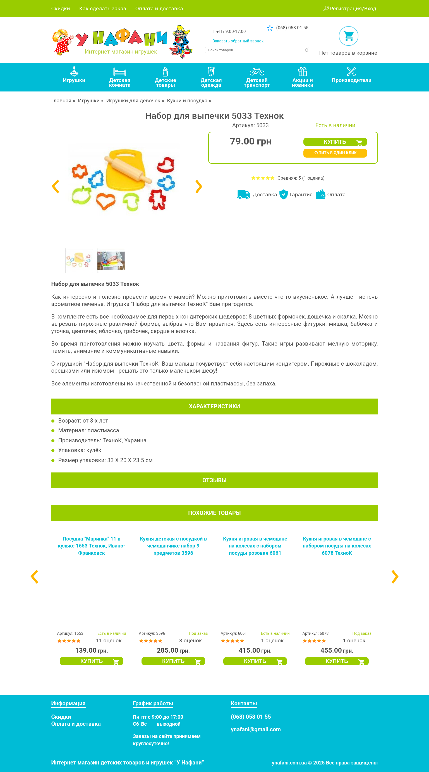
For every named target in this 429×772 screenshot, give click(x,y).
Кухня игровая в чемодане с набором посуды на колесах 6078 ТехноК (337, 546)
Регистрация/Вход (353, 8)
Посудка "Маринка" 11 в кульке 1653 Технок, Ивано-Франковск (91, 546)
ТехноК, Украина (125, 440)
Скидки (60, 8)
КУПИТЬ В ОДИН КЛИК (335, 153)
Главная (61, 100)
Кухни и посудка (187, 100)
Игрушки (89, 100)
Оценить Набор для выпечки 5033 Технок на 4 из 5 (267, 178)
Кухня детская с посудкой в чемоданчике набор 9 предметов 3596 (173, 546)
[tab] (74, 77)
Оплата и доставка (159, 8)
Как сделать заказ (102, 8)
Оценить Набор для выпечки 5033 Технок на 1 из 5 (253, 178)
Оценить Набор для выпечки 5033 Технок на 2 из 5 (258, 178)
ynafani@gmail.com (256, 729)
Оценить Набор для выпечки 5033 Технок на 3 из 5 (263, 178)
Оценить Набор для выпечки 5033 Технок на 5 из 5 (272, 178)
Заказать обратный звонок (238, 41)
